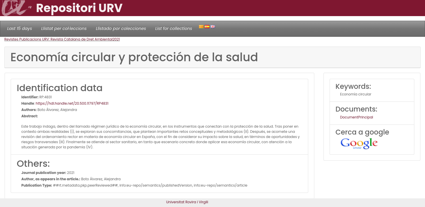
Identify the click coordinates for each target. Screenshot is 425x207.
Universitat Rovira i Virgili (187, 202)
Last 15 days (19, 28)
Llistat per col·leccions (64, 28)
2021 (116, 39)
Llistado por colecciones (121, 28)
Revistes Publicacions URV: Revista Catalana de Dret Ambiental (58, 39)
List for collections (173, 28)
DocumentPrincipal (356, 117)
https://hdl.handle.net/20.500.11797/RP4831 (72, 103)
